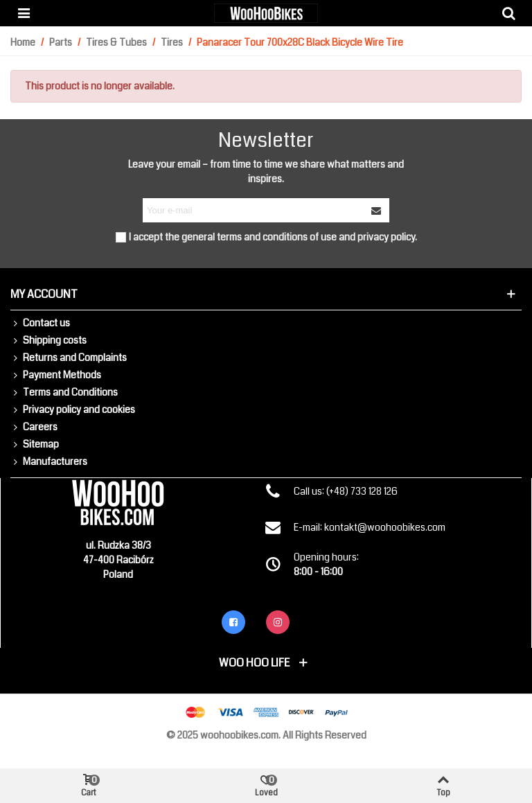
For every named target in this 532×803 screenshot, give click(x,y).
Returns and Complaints (68, 358)
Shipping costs (48, 340)
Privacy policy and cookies (72, 410)
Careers (33, 427)
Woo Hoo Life (254, 663)
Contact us (40, 323)
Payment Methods (55, 375)
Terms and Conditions (64, 392)
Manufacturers (48, 462)
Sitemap (34, 444)
